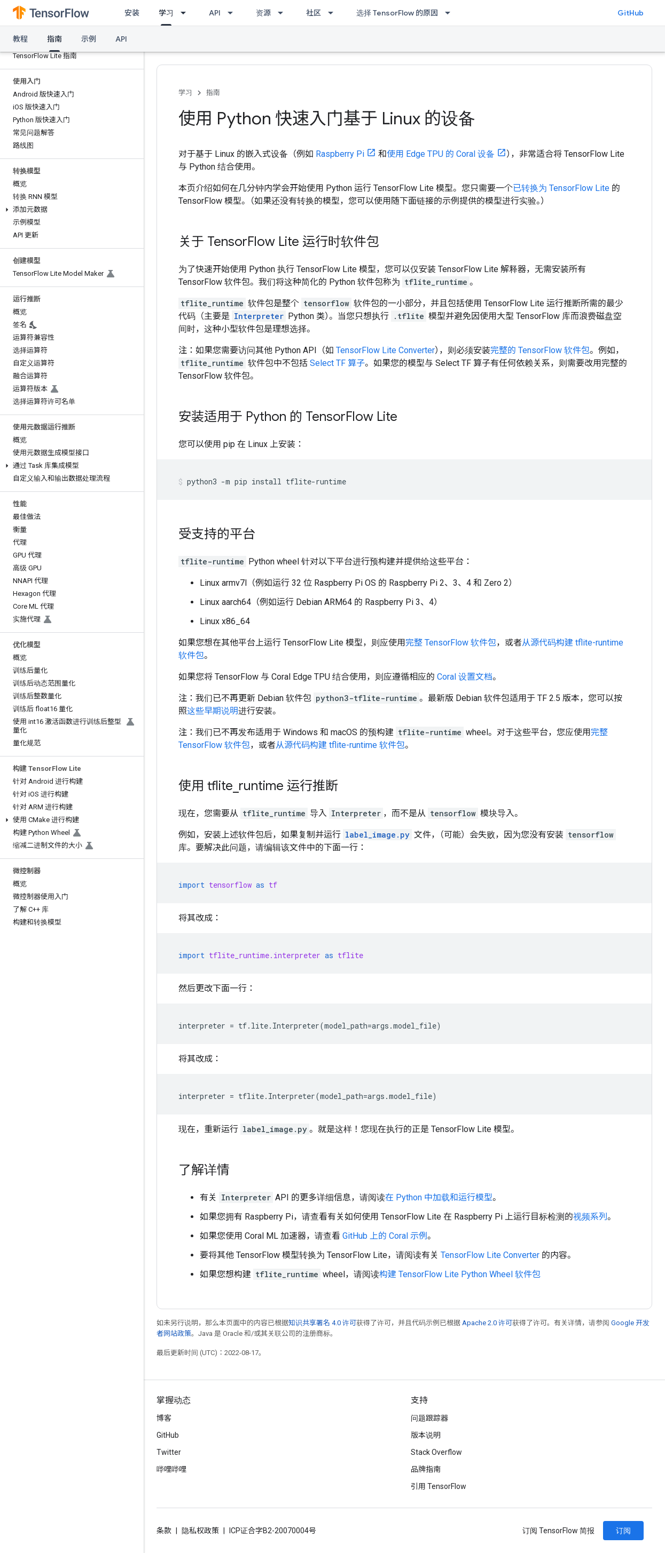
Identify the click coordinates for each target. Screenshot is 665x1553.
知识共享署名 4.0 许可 (322, 1323)
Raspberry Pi (340, 154)
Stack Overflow (436, 1452)
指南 (213, 93)
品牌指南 (426, 1469)
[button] (69, 209)
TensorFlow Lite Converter (385, 350)
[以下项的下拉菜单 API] (233, 13)
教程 (20, 39)
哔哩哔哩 (171, 1469)
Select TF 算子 (337, 363)
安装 (131, 13)
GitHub (630, 13)
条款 (164, 1530)
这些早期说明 (212, 711)
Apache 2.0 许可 (487, 1323)
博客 (164, 1418)
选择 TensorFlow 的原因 (397, 13)
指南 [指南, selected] (54, 39)
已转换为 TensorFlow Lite (561, 188)
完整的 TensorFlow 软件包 (540, 350)
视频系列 (590, 1217)
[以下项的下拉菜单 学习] (186, 13)
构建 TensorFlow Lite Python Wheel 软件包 (460, 1274)
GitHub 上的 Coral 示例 (384, 1236)
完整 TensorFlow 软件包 (450, 643)
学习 (185, 93)
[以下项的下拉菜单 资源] (283, 13)
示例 (88, 39)
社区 (313, 13)
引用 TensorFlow (438, 1486)
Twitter (169, 1452)
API (215, 13)
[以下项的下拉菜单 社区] (334, 13)
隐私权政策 (200, 1530)
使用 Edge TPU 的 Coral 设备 (441, 154)
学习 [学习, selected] (166, 13)
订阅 (623, 1530)
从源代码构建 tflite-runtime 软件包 (340, 745)
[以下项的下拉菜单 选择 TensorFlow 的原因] (451, 13)
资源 (263, 13)
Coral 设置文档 (464, 677)
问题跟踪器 (429, 1418)
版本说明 (426, 1435)
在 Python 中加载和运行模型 (438, 1197)
